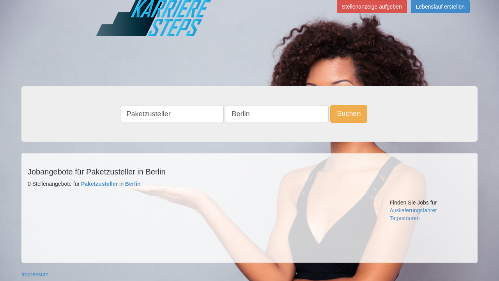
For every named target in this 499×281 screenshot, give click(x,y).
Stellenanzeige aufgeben (372, 7)
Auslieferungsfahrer (413, 210)
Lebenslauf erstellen (440, 7)
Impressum (34, 274)
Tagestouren (405, 218)
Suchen (354, 113)
